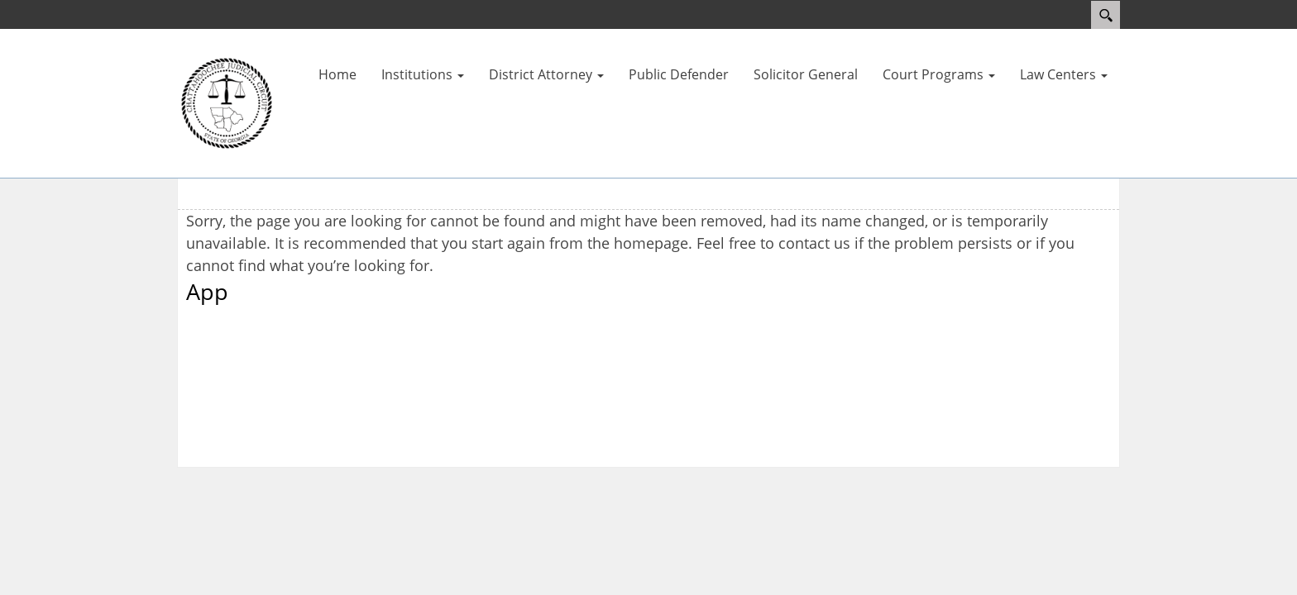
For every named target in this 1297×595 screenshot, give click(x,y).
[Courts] (226, 102)
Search (1105, 15)
